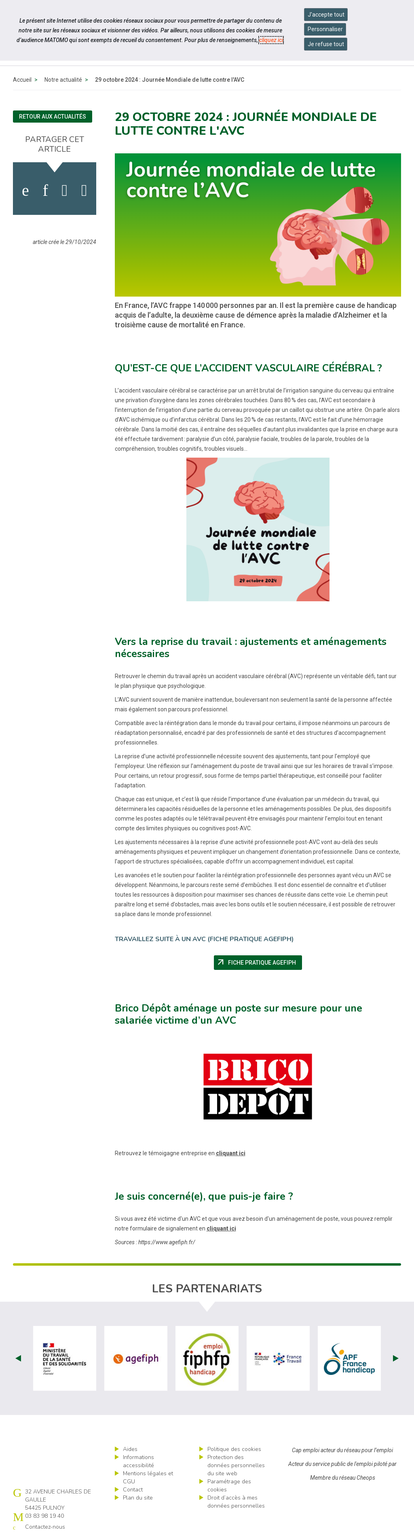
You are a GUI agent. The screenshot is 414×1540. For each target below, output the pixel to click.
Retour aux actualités (52, 116)
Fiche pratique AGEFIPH (259, 962)
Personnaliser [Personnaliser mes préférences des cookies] (325, 29)
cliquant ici (230, 1153)
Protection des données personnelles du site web (236, 1465)
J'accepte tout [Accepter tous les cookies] (326, 14)
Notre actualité (63, 79)
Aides (130, 1449)
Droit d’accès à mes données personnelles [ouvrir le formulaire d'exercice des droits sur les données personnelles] (236, 1502)
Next (396, 1358)
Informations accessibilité (138, 1461)
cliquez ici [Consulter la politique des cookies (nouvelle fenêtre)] (271, 40)
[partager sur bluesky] (84, 190)
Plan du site (138, 1498)
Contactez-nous (45, 1527)
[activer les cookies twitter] (65, 190)
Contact (133, 1489)
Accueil (22, 79)
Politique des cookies (234, 1449)
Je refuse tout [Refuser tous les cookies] (326, 44)
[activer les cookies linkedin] (45, 190)
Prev (18, 1358)
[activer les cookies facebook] (25, 190)
